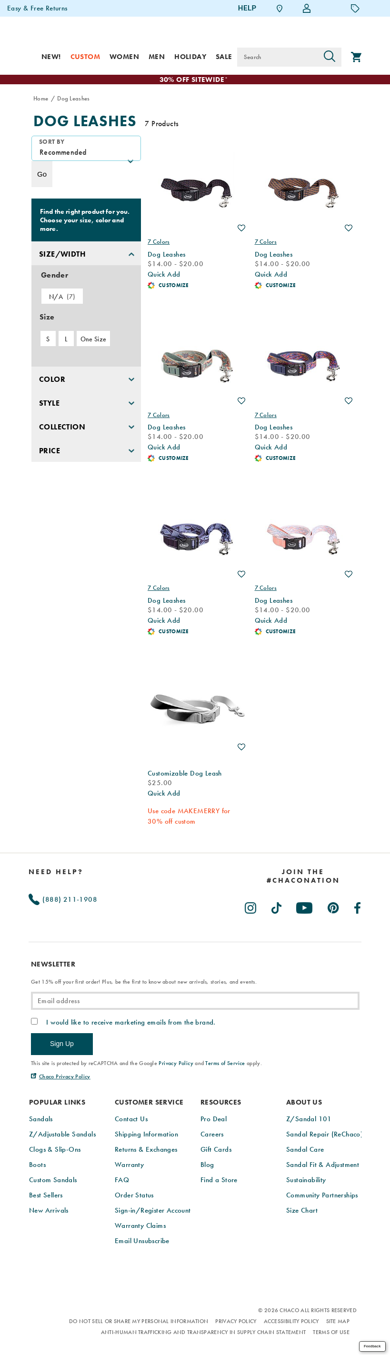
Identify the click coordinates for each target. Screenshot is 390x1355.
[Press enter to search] (329, 57)
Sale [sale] (224, 56)
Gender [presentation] (54, 275)
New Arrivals (49, 1211)
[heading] (303, 876)
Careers (212, 1134)
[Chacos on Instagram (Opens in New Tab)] (251, 906)
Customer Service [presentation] (149, 1103)
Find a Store (219, 1180)
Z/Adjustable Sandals (62, 1134)
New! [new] (51, 56)
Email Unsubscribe (142, 1241)
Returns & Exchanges (146, 1150)
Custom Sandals (53, 1180)
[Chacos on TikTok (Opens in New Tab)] (276, 906)
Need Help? (56, 872)
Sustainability (306, 1180)
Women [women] (124, 56)
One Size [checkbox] (93, 339)
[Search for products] (277, 57)
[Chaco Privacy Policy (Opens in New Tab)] (60, 1077)
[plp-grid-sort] (86, 148)
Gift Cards (215, 1150)
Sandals (41, 1119)
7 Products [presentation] (162, 124)
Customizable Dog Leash (185, 773)
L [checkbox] (66, 339)
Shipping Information (146, 1134)
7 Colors (159, 242)
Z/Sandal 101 (309, 1119)
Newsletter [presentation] (53, 964)
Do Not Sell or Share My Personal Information (138, 1321)
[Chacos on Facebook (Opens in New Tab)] (357, 906)
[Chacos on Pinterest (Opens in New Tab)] (334, 906)
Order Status (134, 1195)
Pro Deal (213, 1119)
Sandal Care (305, 1150)
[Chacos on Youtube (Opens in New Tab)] (304, 906)
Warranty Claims (140, 1226)
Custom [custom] (85, 56)
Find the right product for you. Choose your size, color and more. (85, 220)
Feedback (372, 1346)
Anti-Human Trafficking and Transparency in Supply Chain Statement (203, 1332)
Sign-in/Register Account (153, 1211)
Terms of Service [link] (225, 1063)
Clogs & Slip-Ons (54, 1150)
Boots (37, 1165)
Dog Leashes (85, 121)
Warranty (129, 1165)
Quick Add (164, 274)
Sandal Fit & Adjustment (322, 1165)
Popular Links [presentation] (57, 1103)
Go (42, 174)
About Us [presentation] (304, 1103)
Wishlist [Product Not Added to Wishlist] (241, 228)
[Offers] (355, 8)
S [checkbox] (48, 339)
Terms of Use (331, 1332)
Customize (174, 285)
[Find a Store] (279, 8)
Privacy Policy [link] (176, 1063)
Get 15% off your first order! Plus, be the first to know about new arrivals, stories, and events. (144, 982)
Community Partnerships (322, 1195)
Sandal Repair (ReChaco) (324, 1134)
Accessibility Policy (291, 1321)
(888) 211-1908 (63, 900)
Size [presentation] (47, 317)
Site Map (338, 1321)
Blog (207, 1165)
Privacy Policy (235, 1321)
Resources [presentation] (220, 1103)
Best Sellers (46, 1195)
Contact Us (131, 1119)
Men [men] (157, 56)
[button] (86, 254)
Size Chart (302, 1211)
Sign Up (62, 1044)
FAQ (122, 1180)
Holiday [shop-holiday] (190, 56)
